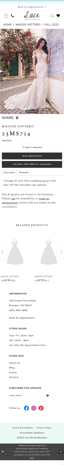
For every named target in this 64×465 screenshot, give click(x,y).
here (32, 463)
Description (9, 177)
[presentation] (15, 256)
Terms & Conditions (22, 433)
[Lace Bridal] (32, 17)
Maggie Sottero (28, 26)
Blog (11, 372)
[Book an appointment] (32, 7)
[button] (6, 17)
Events (13, 377)
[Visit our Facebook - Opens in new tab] (26, 413)
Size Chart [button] (7, 142)
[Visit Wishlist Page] (57, 17)
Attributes (24, 177)
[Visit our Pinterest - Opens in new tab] (41, 413)
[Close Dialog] (3, 456)
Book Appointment (32, 159)
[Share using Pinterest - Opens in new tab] (17, 120)
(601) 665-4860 (18, 315)
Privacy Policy (44, 433)
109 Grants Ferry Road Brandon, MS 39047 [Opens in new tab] (22, 307)
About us (14, 367)
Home (7, 26)
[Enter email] (31, 400)
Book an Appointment (22, 322)
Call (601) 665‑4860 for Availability (32, 168)
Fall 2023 (51, 26)
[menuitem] (6, 17)
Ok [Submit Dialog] (60, 456)
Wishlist (14, 382)
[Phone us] (13, 17)
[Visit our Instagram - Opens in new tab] (34, 413)
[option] (32, 73)
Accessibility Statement (32, 438)
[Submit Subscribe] (51, 400)
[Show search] (50, 17)
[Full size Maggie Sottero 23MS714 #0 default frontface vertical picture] (32, 73)
